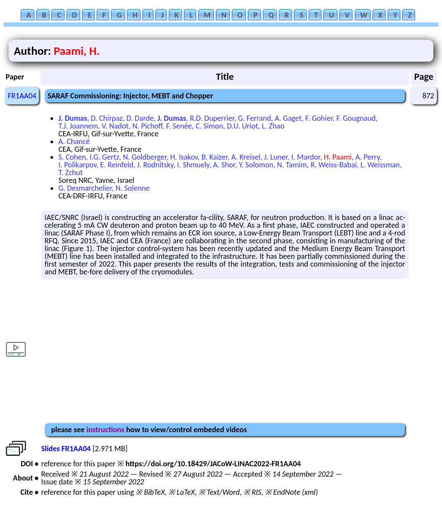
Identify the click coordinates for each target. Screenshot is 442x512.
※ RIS (252, 492)
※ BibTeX (150, 492)
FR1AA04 (22, 96)
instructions (105, 429)
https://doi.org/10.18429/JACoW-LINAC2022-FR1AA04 (213, 463)
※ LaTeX (181, 492)
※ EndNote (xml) (291, 492)
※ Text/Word (219, 492)
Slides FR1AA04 (66, 448)
